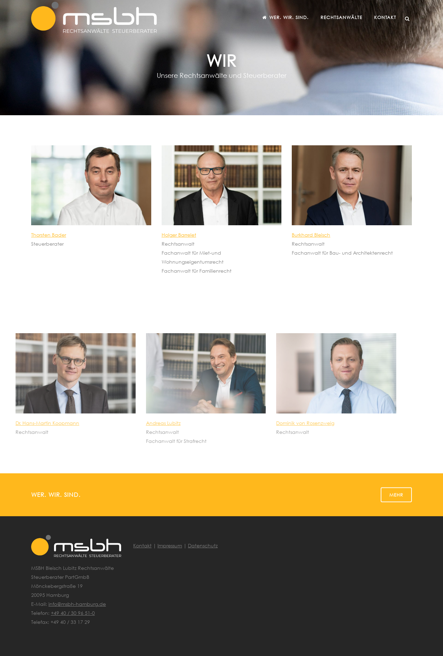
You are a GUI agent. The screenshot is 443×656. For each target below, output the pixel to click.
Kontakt (142, 545)
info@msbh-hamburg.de (77, 604)
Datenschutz (203, 545)
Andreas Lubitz (130, 423)
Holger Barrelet (179, 235)
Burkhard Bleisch (311, 235)
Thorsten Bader (48, 235)
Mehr (396, 494)
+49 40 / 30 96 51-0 (73, 613)
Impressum (169, 545)
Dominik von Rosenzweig (272, 423)
